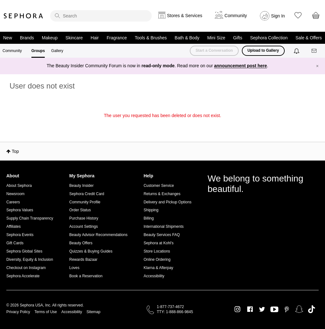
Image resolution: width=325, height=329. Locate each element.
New (7, 37)
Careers (13, 202)
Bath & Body (187, 37)
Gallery (57, 51)
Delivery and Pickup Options (167, 202)
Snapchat (299, 309)
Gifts (237, 37)
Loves (74, 268)
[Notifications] (297, 51)
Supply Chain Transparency (29, 218)
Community (12, 51)
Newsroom (15, 194)
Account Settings (83, 226)
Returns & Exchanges (161, 194)
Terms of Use (46, 312)
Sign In (278, 15)
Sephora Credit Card (86, 194)
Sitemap (93, 312)
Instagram (238, 309)
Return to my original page (162, 124)
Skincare (74, 37)
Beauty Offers (80, 243)
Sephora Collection (269, 37)
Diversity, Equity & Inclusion (29, 259)
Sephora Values (19, 210)
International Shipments (163, 226)
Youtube (274, 309)
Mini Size (216, 37)
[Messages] (314, 51)
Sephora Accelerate (23, 276)
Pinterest (287, 309)
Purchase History (83, 218)
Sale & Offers (308, 37)
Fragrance (117, 37)
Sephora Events (19, 235)
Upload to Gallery (263, 50)
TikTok (311, 309)
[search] (101, 16)
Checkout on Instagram (26, 268)
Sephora (23, 15)
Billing (148, 218)
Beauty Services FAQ (161, 235)
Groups (38, 51)
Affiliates (13, 226)
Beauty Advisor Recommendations (98, 235)
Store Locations (156, 251)
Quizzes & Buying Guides (90, 251)
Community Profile (84, 202)
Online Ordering (156, 259)
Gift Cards (14, 243)
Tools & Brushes (151, 37)
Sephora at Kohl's (158, 243)
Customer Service (158, 185)
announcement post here (240, 65)
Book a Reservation (86, 276)
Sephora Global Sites (24, 251)
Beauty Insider (81, 185)
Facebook (250, 309)
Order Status (80, 210)
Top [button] (15, 151)
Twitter (262, 309)
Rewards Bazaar (83, 259)
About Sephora (19, 185)
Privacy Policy (18, 312)
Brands (27, 37)
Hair (95, 37)
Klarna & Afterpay (158, 268)
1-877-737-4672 (170, 307)
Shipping (150, 210)
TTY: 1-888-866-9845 (175, 312)
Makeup (50, 37)
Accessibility (153, 276)
